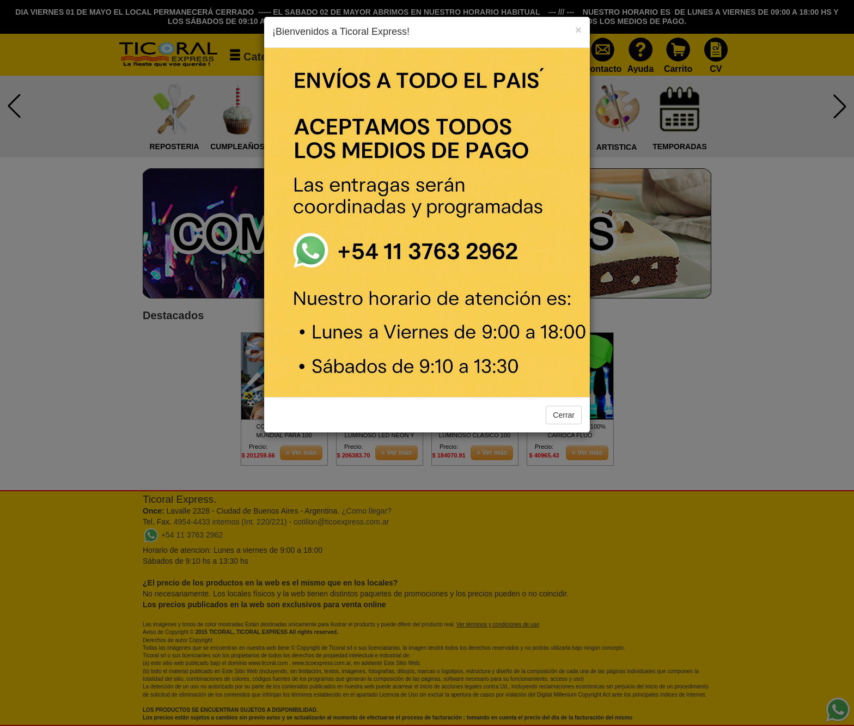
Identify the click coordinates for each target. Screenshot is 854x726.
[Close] (578, 29)
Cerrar (564, 415)
